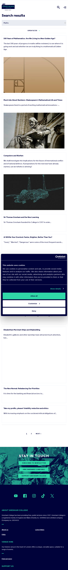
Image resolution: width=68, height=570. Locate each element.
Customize (34, 303)
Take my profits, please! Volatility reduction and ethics (26, 408)
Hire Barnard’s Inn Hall (34, 469)
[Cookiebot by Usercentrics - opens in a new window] (55, 257)
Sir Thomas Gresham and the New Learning (21, 217)
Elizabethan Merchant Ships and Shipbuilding (22, 330)
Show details (55, 289)
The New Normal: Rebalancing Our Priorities (21, 388)
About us (5, 530)
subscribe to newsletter (34, 463)
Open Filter (32, 31)
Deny (34, 311)
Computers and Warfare (13, 156)
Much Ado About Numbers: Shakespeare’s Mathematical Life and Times (33, 100)
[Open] (16, 495)
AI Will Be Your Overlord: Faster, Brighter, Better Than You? (28, 237)
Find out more (7, 559)
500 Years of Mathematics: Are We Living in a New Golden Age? (29, 38)
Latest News (39, 530)
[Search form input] (34, 23)
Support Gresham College (34, 476)
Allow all (34, 296)
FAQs (4, 534)
